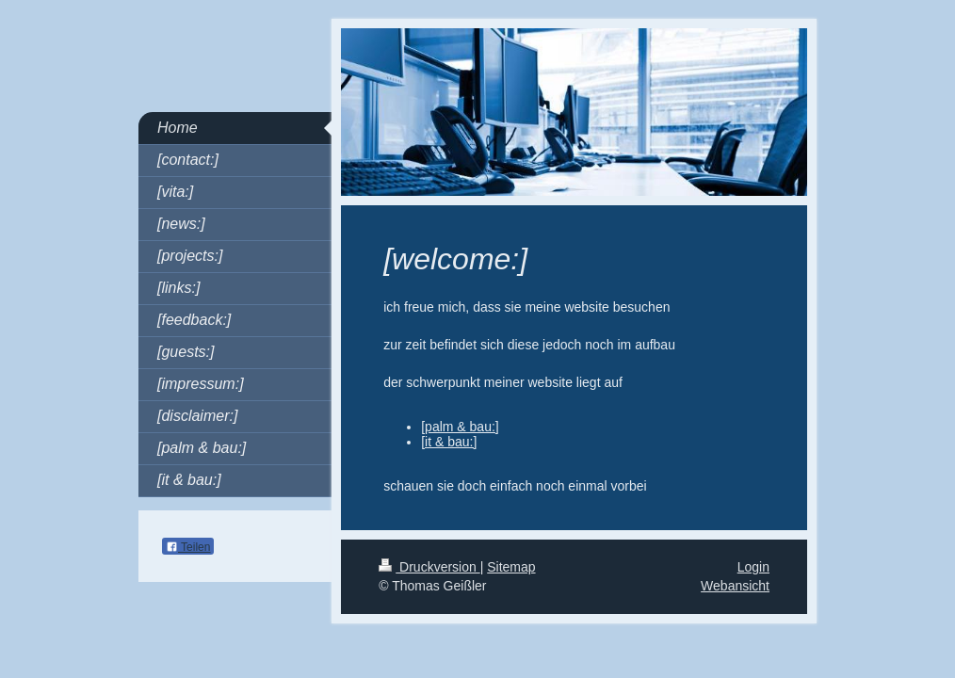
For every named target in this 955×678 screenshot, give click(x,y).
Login (753, 566)
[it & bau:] (449, 441)
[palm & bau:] (460, 426)
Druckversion (429, 566)
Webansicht (735, 585)
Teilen (188, 547)
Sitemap (511, 566)
